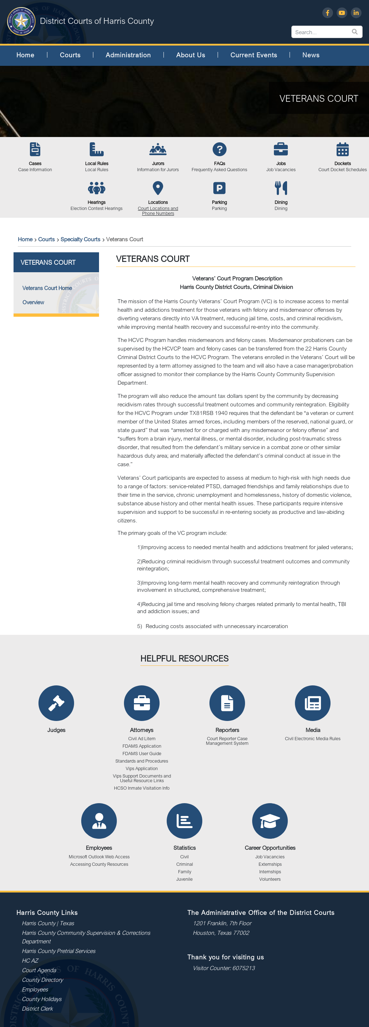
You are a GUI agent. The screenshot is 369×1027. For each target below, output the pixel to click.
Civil (184, 856)
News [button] (310, 55)
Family (184, 871)
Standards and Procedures (141, 761)
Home (25, 55)
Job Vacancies (270, 856)
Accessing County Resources (99, 864)
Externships (270, 864)
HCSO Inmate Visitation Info (142, 788)
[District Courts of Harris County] (21, 20)
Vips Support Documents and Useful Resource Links (142, 778)
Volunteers (270, 879)
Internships (270, 871)
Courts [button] (70, 55)
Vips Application (142, 768)
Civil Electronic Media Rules (313, 738)
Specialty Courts (80, 239)
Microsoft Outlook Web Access (99, 856)
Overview (33, 302)
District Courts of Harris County (97, 20)
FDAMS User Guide (142, 753)
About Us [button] (190, 55)
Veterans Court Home (47, 288)
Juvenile (184, 879)
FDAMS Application (142, 746)
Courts (46, 239)
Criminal (184, 864)
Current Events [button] (253, 55)
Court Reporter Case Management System (227, 741)
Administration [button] (128, 55)
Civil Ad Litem (142, 738)
